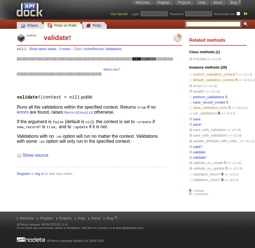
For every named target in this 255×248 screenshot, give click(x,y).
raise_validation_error (210, 108)
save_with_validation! (210, 135)
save (197, 119)
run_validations (205, 113)
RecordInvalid (78, 111)
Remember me (224, 14)
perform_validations (208, 97)
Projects (184, 2)
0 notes (64, 49)
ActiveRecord (93, 49)
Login (135, 14)
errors (197, 86)
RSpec (29, 25)
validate (199, 152)
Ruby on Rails (62, 25)
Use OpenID (119, 14)
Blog (233, 2)
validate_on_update (208, 168)
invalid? (199, 91)
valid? (197, 147)
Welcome (143, 2)
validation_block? (207, 174)
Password (176, 14)
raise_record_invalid (209, 102)
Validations (113, 49)
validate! (200, 157)
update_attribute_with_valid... (216, 141)
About (217, 2)
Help (201, 2)
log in (39, 173)
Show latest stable (42, 49)
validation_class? (206, 180)
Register (163, 2)
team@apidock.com (130, 228)
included (200, 59)
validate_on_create (208, 163)
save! (197, 124)
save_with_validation (209, 130)
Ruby (93, 25)
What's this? (111, 69)
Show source (35, 155)
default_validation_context (214, 80)
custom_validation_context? (215, 74)
